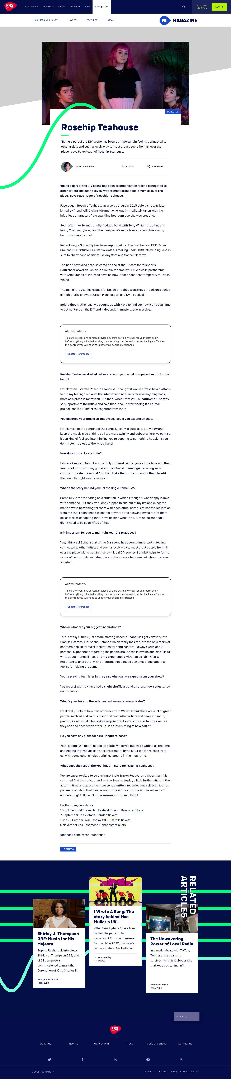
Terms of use (149, 1072)
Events (73, 1043)
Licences (75, 7)
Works (61, 7)
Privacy (173, 1072)
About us (45, 1043)
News (111, 20)
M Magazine (101, 7)
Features (92, 20)
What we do (31, 7)
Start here (202, 6)
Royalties (48, 7)
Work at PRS (101, 1043)
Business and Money (46, 20)
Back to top (186, 1016)
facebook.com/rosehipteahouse (82, 835)
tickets (138, 810)
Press (129, 1043)
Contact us (185, 1043)
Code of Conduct (157, 1043)
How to (72, 20)
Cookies (163, 1072)
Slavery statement (189, 1072)
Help (87, 7)
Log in (219, 7)
